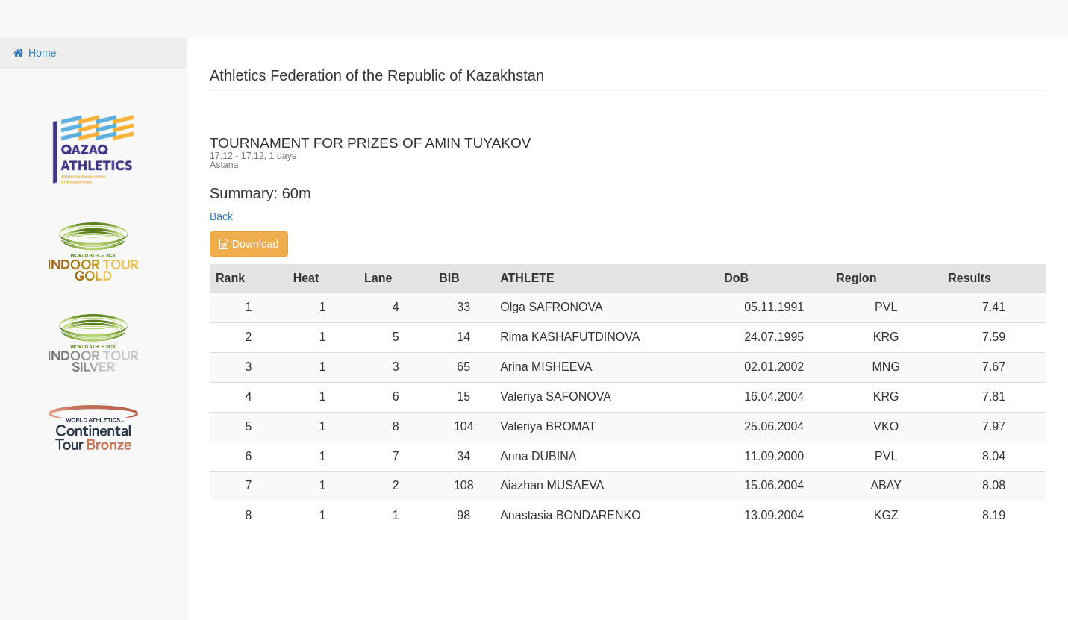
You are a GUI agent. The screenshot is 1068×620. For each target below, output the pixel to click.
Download (248, 244)
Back (221, 216)
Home (33, 53)
